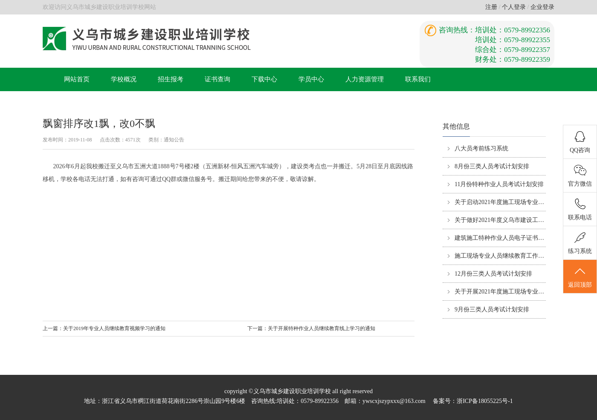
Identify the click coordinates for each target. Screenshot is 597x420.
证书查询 (217, 79)
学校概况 (123, 79)
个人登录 (514, 7)
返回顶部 (580, 277)
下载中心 (264, 79)
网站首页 (77, 79)
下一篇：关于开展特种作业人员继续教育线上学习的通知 (311, 328)
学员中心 (311, 79)
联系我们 (418, 79)
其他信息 (456, 126)
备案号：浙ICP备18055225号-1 (473, 401)
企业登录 (542, 7)
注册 (491, 7)
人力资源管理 (364, 79)
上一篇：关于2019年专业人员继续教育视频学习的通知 (104, 328)
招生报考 (170, 79)
